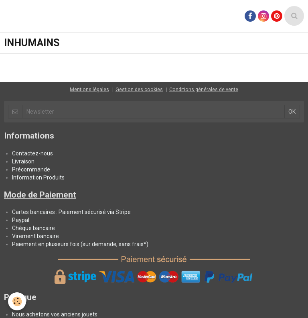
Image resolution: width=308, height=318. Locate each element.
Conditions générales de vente (203, 89)
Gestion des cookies (139, 89)
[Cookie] (17, 301)
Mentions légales (89, 89)
